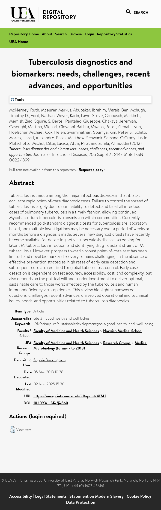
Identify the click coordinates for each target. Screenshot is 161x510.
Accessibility (20, 496)
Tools (17, 99)
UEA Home (18, 41)
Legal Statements (50, 496)
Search (61, 34)
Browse (75, 34)
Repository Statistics (114, 34)
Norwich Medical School (122, 330)
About (47, 34)
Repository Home (24, 34)
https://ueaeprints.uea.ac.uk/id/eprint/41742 (69, 396)
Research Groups (117, 342)
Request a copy (91, 169)
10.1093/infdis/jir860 (50, 402)
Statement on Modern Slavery (96, 496)
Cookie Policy (139, 496)
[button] (12, 429)
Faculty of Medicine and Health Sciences (66, 330)
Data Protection (80, 502)
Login (89, 34)
